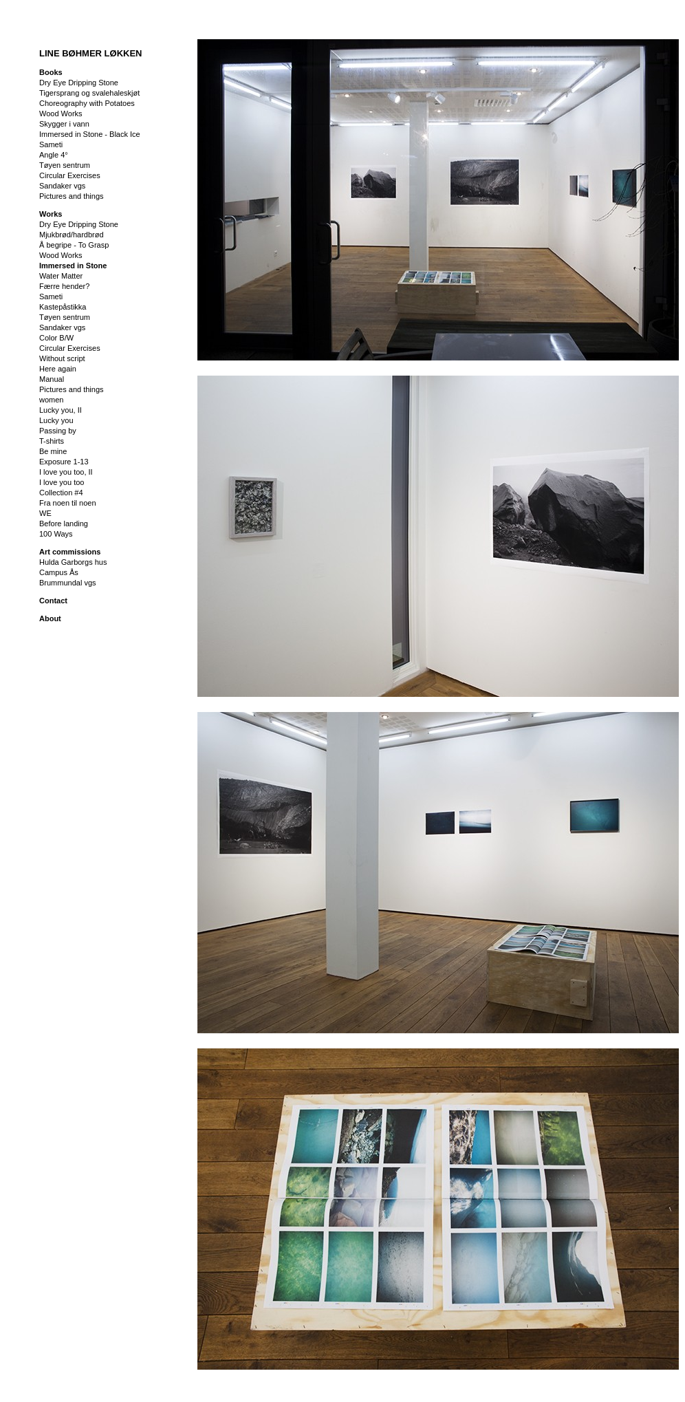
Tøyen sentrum (64, 165)
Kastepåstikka (62, 307)
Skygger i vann (64, 124)
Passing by (57, 431)
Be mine (53, 451)
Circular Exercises (69, 175)
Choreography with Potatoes (87, 103)
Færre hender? (64, 286)
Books (51, 72)
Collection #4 (61, 492)
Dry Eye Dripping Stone (78, 82)
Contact (53, 600)
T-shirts (51, 441)
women (51, 400)
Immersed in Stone (73, 265)
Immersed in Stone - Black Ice (89, 134)
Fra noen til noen (67, 503)
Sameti (51, 144)
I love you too (61, 482)
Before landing (63, 523)
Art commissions (69, 552)
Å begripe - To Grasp (74, 245)
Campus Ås (58, 572)
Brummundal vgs (67, 583)
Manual (51, 379)
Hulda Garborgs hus (73, 562)
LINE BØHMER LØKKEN (90, 53)
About (50, 618)
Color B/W (56, 338)
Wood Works (61, 113)
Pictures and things (71, 196)
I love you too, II (66, 472)
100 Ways (56, 534)
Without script (62, 358)
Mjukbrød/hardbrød (71, 234)
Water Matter (61, 276)
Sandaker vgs (62, 186)
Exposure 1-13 (64, 461)
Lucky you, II (60, 410)
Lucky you (56, 420)
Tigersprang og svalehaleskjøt (89, 93)
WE (45, 513)
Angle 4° (53, 155)
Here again (57, 369)
